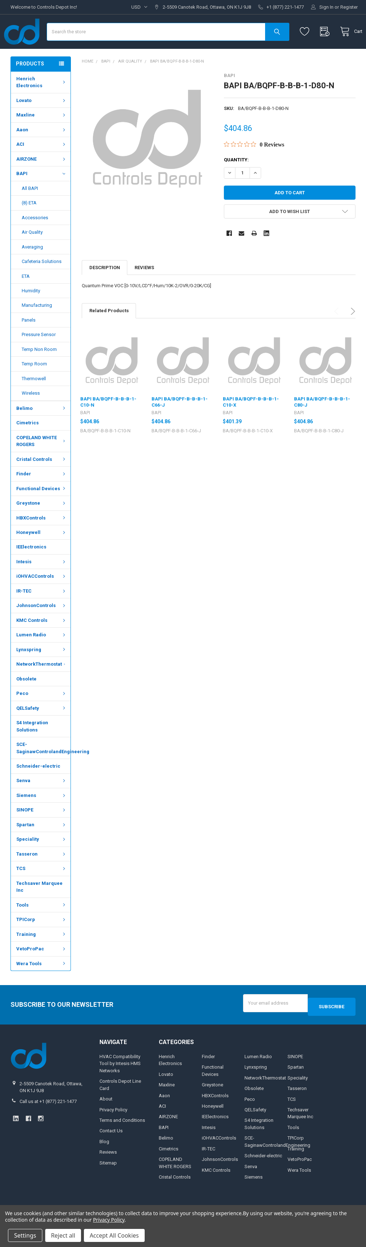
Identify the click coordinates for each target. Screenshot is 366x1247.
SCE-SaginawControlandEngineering (43, 769)
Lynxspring (41, 671)
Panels (28, 341)
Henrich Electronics (41, 103)
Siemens (41, 816)
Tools (41, 926)
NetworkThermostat (42, 685)
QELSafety (41, 729)
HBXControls (41, 539)
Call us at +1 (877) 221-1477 (48, 1119)
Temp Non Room (39, 370)
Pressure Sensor (39, 356)
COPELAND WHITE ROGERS (41, 462)
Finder (41, 495)
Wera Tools (41, 985)
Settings (25, 1235)
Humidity (31, 312)
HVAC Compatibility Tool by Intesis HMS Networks (120, 1081)
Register (349, 7)
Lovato (41, 121)
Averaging (32, 268)
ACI (41, 165)
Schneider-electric (38, 787)
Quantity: (236, 181)
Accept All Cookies (114, 1235)
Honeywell (41, 553)
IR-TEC (41, 612)
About (105, 1116)
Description (104, 289)
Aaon (41, 151)
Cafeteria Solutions (41, 282)
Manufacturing (37, 326)
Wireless (31, 414)
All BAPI (30, 209)
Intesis (41, 583)
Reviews (144, 289)
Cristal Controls (41, 480)
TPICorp (41, 940)
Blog (104, 1159)
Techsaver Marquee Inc (39, 908)
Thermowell (34, 400)
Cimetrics (27, 444)
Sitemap (108, 1180)
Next (352, 333)
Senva (41, 802)
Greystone (41, 524)
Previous (338, 333)
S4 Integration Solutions (32, 747)
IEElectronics (31, 568)
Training (41, 955)
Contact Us (111, 1148)
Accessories (35, 239)
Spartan (41, 846)
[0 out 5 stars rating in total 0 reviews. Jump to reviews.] (254, 165)
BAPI (40, 195)
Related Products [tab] (109, 332)
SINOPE (41, 831)
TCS (41, 889)
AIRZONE (41, 180)
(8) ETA (29, 224)
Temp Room (34, 385)
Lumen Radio (41, 656)
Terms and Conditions (122, 1138)
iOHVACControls (41, 597)
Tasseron (41, 875)
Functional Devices (41, 510)
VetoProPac (41, 970)
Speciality (41, 860)
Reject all (63, 1235)
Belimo (41, 429)
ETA (26, 297)
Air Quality (32, 253)
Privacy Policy (113, 1127)
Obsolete (26, 700)
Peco (41, 714)
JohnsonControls (41, 626)
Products (30, 85)
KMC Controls (41, 641)
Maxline (41, 136)
